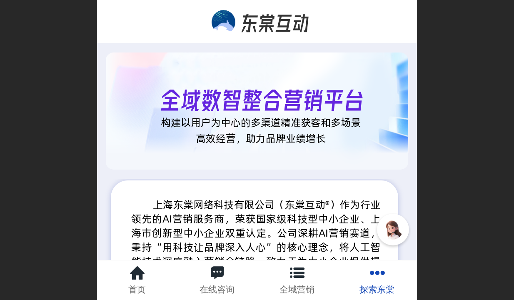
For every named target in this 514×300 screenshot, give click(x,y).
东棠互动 (275, 21)
